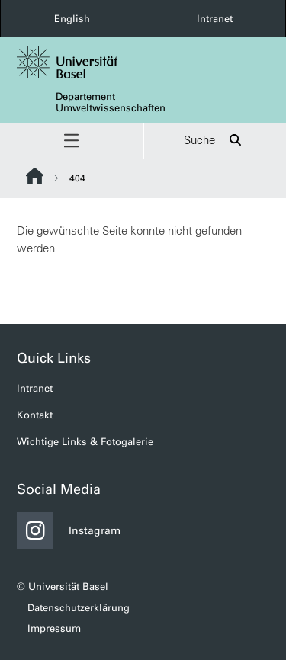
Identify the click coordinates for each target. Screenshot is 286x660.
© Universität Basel (62, 586)
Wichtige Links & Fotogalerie (85, 441)
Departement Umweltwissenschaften (110, 102)
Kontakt (35, 415)
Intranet (215, 18)
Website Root (34, 176)
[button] (71, 141)
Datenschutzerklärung (78, 608)
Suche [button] (215, 140)
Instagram (69, 530)
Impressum (54, 628)
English (72, 18)
